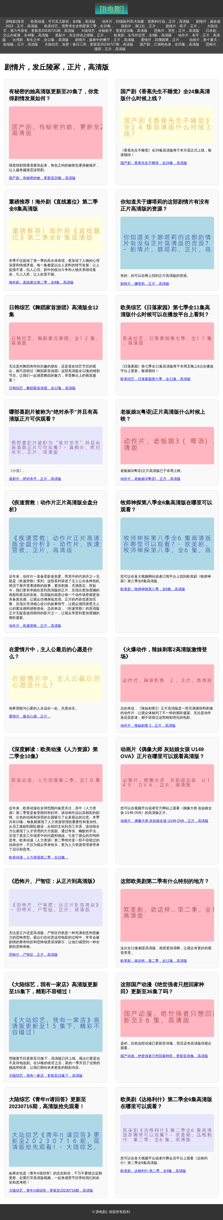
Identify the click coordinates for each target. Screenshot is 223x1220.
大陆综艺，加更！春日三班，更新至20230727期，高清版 (89, 44)
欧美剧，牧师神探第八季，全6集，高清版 (152, 589)
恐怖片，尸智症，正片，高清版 (33, 954)
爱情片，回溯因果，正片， (162, 40)
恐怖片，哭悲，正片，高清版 (176, 30)
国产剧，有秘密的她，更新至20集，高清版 (42, 178)
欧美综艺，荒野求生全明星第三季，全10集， (79, 26)
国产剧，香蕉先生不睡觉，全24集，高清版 (153, 163)
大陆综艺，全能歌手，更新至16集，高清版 (114, 30)
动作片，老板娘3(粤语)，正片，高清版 (150, 479)
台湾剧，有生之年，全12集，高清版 (40, 40)
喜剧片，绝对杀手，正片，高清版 (35, 479)
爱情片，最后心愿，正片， (30, 716)
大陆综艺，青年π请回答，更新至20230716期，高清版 (51, 1190)
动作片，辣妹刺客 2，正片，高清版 (148, 725)
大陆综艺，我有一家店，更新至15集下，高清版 (46, 1075)
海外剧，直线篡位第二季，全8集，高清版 (41, 282)
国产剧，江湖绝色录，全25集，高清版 (169, 44)
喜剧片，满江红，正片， (140, 26)
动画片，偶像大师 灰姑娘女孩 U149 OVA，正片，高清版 (164, 821)
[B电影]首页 (15, 21)
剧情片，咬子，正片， (183, 26)
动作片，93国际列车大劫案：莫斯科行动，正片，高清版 (145, 21)
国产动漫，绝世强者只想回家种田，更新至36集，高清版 (164, 1056)
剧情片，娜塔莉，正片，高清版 (144, 284)
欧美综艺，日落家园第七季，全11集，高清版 (155, 379)
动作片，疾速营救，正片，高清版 (35, 626)
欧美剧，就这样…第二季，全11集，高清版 (153, 961)
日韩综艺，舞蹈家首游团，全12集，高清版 (42, 388)
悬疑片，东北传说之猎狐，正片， (81, 35)
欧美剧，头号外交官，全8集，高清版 (143, 35)
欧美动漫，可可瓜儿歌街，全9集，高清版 (63, 21)
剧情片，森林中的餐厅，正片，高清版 (104, 40)
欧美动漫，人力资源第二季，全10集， (39, 857)
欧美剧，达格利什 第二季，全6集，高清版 (153, 1171)
